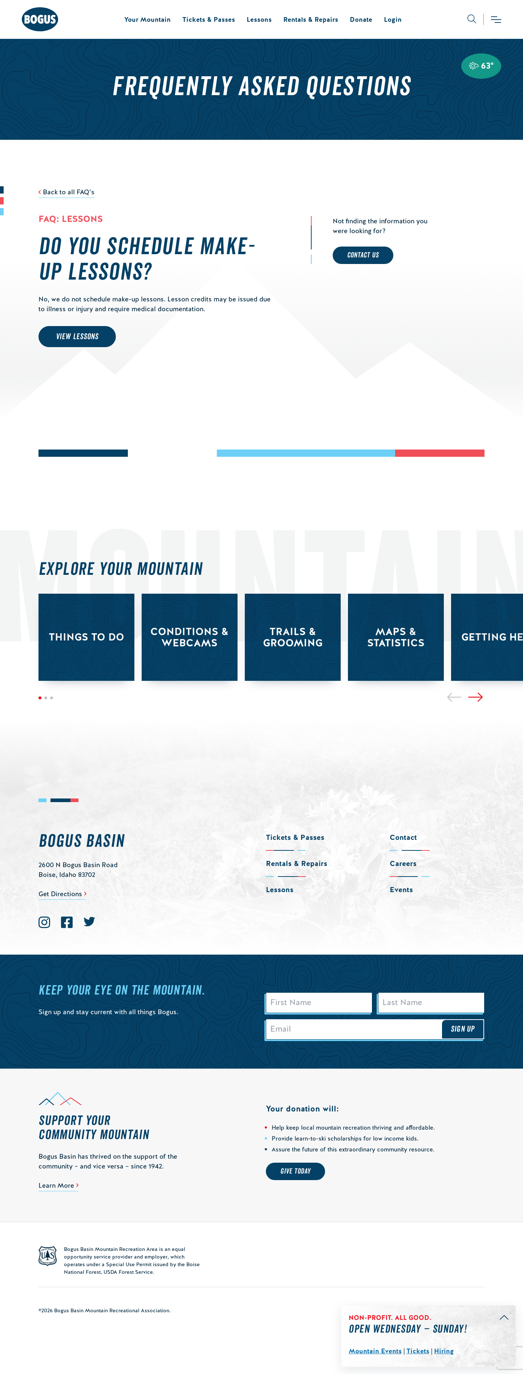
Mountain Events (375, 1351)
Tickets (417, 1351)
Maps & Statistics (396, 637)
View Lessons (77, 337)
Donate (361, 19)
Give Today (295, 1172)
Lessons (259, 19)
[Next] (475, 697)
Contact (403, 837)
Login (393, 19)
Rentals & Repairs (310, 19)
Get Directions (60, 894)
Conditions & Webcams (189, 637)
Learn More (56, 1186)
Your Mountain (147, 19)
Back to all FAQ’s (68, 192)
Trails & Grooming (293, 637)
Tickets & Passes (208, 19)
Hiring (444, 1351)
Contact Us (363, 255)
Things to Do (86, 636)
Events (401, 889)
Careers (403, 863)
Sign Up (463, 1030)
